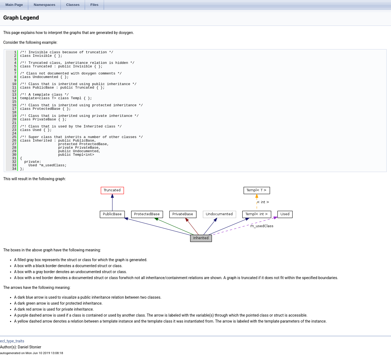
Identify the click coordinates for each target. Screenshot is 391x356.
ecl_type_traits (12, 341)
